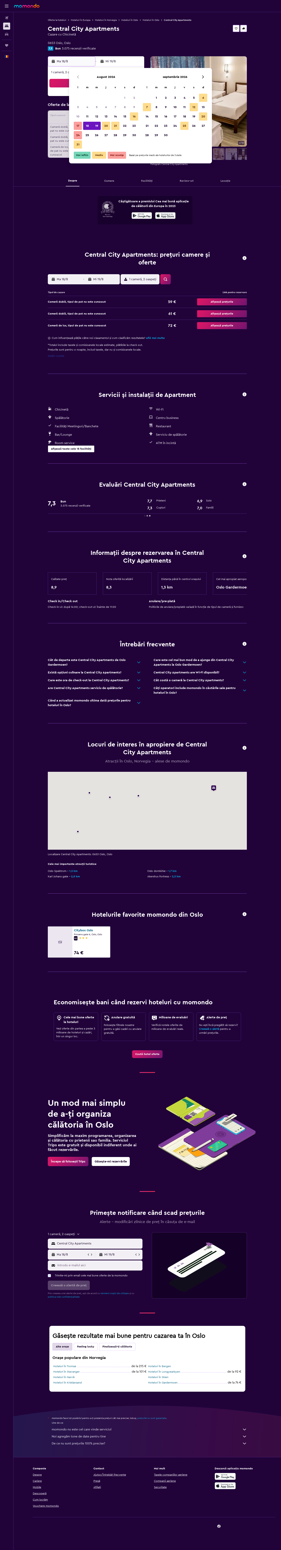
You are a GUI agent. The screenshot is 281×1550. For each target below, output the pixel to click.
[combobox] (98, 1243)
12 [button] (96, 116)
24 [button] (78, 135)
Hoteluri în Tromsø (64, 1366)
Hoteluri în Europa (80, 20)
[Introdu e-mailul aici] (99, 1265)
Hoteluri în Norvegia (106, 20)
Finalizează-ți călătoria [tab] (117, 1346)
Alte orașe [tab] (62, 1346)
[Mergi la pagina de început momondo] (26, 6)
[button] (6, 6)
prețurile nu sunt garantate (151, 1418)
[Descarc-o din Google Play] (142, 216)
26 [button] (96, 135)
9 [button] (134, 107)
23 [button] (134, 125)
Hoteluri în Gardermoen (163, 1382)
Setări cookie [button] (56, 356)
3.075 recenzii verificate (79, 48)
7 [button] (115, 107)
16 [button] (134, 116)
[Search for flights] (7, 18)
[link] (147, 1054)
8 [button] (125, 107)
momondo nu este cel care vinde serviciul (149, 1429)
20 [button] (106, 125)
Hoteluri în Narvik (64, 1377)
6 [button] (106, 107)
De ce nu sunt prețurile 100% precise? (149, 1443)
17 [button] (77, 125)
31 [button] (77, 144)
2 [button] (134, 97)
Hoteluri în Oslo (129, 20)
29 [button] (124, 135)
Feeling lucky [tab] (85, 1346)
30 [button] (134, 135)
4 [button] (87, 107)
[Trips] (7, 45)
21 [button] (115, 125)
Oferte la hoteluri (57, 20)
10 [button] (77, 116)
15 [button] (124, 116)
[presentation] (165, 215)
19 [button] (96, 125)
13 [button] (106, 116)
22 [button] (124, 125)
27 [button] (106, 135)
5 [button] (97, 107)
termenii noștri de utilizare (115, 1293)
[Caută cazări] (7, 26)
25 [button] (87, 135)
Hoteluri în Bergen (159, 1366)
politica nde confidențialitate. (64, 1297)
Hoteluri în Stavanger (66, 1371)
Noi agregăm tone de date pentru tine (149, 1436)
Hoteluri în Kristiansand (67, 1382)
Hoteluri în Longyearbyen (164, 1371)
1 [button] (124, 97)
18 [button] (87, 125)
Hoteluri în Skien (158, 1377)
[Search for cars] (7, 34)
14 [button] (115, 116)
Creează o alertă (209, 1029)
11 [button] (87, 116)
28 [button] (115, 135)
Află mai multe (155, 338)
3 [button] (78, 107)
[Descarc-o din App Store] (165, 216)
